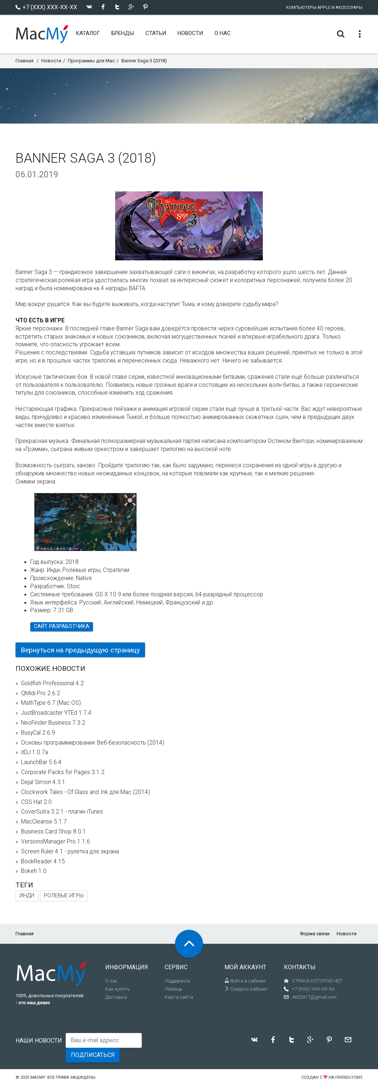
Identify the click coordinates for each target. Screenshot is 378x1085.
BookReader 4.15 (43, 861)
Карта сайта (179, 997)
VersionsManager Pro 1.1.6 (55, 841)
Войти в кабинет (245, 981)
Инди (27, 895)
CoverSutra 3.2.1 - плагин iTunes (62, 811)
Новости (51, 60)
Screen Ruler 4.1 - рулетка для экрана (70, 851)
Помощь (173, 989)
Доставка (116, 997)
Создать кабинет (246, 989)
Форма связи (315, 933)
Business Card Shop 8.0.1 (53, 831)
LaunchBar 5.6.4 (41, 762)
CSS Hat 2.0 (36, 802)
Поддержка (177, 981)
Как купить (117, 989)
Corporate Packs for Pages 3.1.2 (62, 772)
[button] (130, 501)
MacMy (37, 1077)
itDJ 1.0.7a (34, 752)
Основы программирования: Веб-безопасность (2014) (92, 742)
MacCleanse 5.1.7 (44, 821)
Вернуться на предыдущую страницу (80, 650)
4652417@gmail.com (314, 997)
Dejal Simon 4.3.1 (43, 782)
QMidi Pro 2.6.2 (40, 693)
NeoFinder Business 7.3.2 (53, 723)
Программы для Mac (91, 60)
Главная (25, 60)
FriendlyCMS (348, 1077)
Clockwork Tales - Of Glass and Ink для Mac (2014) (85, 792)
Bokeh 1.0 (34, 871)
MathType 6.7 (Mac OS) (51, 703)
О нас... (113, 981)
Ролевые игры (63, 895)
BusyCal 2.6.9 (38, 732)
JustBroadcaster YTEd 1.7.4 (56, 713)
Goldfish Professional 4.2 (52, 683)
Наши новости (39, 1040)
